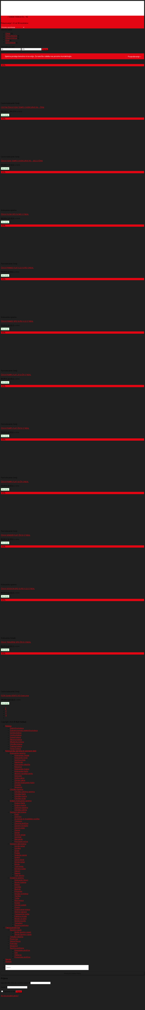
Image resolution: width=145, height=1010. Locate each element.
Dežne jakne (19, 778)
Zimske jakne (19, 780)
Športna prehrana (21, 925)
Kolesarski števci (21, 880)
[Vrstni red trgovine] (13, 27)
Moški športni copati (22, 932)
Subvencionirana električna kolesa (24, 730)
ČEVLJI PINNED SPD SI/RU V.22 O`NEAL (17, 321)
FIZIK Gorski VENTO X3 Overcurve (15, 695)
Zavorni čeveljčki (21, 826)
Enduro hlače (19, 803)
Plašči (16, 814)
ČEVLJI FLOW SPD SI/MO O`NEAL (15, 214)
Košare (17, 903)
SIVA (7, 40)
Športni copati (16, 930)
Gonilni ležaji (19, 846)
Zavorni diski (19, 828)
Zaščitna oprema (21, 807)
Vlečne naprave (20, 912)
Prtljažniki (18, 891)
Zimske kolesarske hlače (24, 782)
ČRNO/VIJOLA (11, 38)
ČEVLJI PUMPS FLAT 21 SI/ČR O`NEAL (16, 375)
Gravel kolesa (15, 737)
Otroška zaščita (20, 810)
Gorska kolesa (15, 733)
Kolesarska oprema (17, 753)
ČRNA (7, 34)
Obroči (17, 871)
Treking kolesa (16, 746)
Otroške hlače (20, 794)
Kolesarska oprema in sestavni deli (20, 751)
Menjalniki (18, 839)
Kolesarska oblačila (22, 764)
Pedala (17, 853)
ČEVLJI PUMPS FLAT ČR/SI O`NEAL (15, 428)
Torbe (16, 898)
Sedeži (17, 857)
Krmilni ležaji (19, 862)
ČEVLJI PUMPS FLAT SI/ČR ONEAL (15, 482)
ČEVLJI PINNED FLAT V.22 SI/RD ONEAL (17, 268)
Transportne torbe (21, 914)
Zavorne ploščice (21, 823)
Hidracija (18, 955)
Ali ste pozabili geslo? (10, 996)
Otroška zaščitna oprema (24, 792)
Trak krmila (18, 866)
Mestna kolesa (16, 739)
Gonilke (17, 848)
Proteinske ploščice (22, 957)
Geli (16, 952)
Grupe (16, 850)
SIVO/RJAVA (10, 43)
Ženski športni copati (22, 934)
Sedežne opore (20, 855)
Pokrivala (13, 943)
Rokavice (18, 767)
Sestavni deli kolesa (18, 812)
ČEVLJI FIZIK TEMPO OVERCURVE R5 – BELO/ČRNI (22, 161)
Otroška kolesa (16, 744)
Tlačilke (17, 896)
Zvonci (17, 907)
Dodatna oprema (17, 878)
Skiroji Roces (15, 941)
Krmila (17, 864)
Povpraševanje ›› (134, 56)
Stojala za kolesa (21, 894)
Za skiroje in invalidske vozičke (27, 819)
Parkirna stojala (20, 916)
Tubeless (18, 821)
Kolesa (8, 726)
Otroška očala (20, 798)
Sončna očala (19, 760)
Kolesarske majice (21, 769)
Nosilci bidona (20, 882)
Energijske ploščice (22, 950)
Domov (4, 17)
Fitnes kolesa (15, 748)
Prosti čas (14, 939)
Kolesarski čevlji (21, 758)
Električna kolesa (17, 728)
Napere (17, 873)
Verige (17, 832)
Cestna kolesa (15, 735)
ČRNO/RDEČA (11, 36)
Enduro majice (20, 805)
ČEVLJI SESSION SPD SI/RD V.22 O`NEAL (18, 588)
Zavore (17, 830)
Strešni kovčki (20, 921)
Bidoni (17, 884)
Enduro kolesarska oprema (20, 801)
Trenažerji (18, 923)
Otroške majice (20, 796)
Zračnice (17, 816)
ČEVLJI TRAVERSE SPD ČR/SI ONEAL (16, 642)
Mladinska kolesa (17, 742)
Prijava (19, 991)
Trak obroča (19, 875)
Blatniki (17, 889)
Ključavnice (19, 900)
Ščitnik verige (19, 835)
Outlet (8, 961)
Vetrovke (18, 776)
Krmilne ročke (20, 869)
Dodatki (17, 785)
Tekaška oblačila (16, 937)
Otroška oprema (16, 789)
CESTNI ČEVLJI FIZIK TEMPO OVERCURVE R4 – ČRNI (22, 107)
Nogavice (18, 787)
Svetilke (17, 887)
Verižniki (17, 837)
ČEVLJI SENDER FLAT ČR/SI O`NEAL (15, 535)
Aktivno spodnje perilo (23, 773)
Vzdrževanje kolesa (22, 909)
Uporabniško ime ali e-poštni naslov (15, 983)
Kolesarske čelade (21, 755)
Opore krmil (19, 860)
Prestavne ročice (21, 841)
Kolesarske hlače (21, 771)
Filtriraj (45, 49)
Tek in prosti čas (12, 927)
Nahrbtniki (18, 762)
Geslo (4, 987)
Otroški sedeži (20, 905)
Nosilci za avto (20, 918)
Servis (8, 959)
